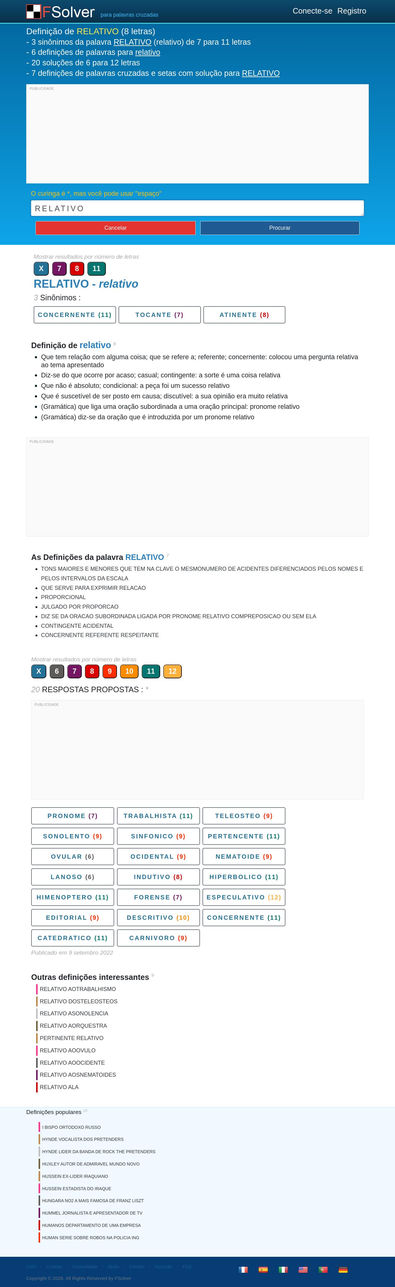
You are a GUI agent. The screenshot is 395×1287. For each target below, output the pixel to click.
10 (129, 671)
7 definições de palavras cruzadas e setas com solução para (155, 73)
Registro (351, 10)
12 (172, 671)
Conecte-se (312, 10)
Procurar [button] (280, 228)
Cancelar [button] (115, 228)
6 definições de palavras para (95, 52)
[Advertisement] (197, 135)
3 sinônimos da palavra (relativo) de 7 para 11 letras (141, 42)
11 (97, 269)
